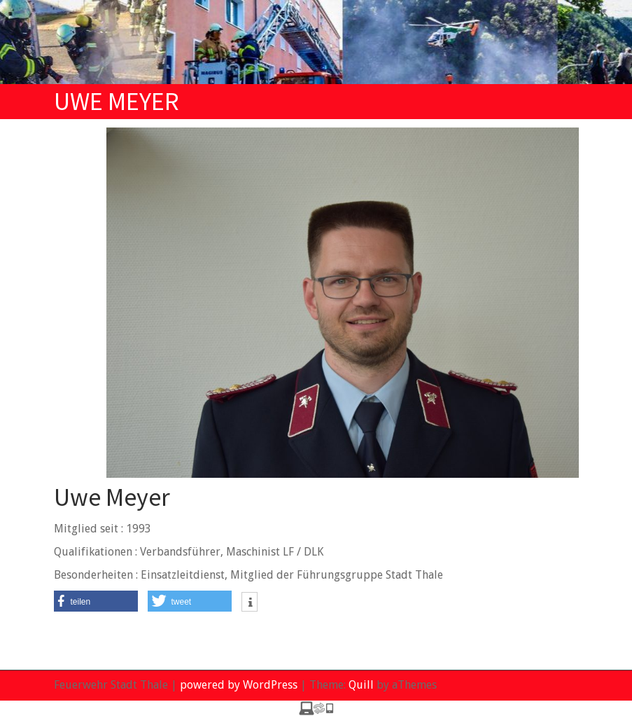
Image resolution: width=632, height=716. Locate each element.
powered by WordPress (238, 684)
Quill (361, 684)
